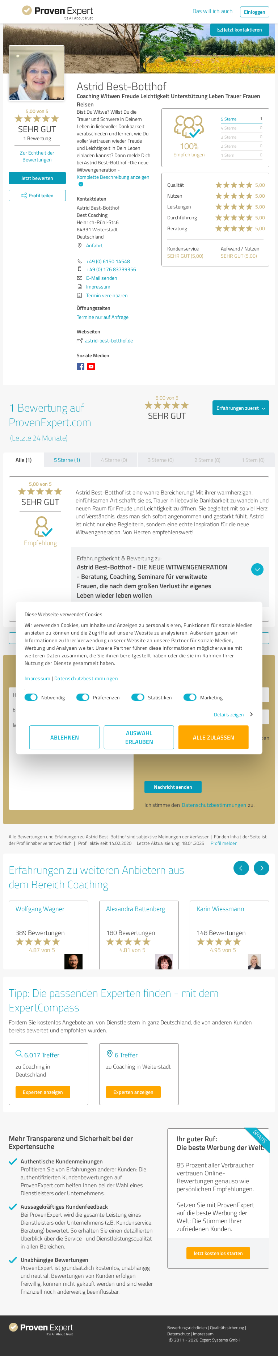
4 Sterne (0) (114, 460)
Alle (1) (23, 460)
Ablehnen (64, 737)
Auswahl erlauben (139, 737)
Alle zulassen (213, 737)
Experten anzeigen (43, 1091)
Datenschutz (178, 1334)
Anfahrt (94, 245)
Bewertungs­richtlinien (187, 1328)
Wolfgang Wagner (40, 908)
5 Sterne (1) (67, 460)
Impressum (42, 678)
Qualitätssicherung (227, 1328)
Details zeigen (224, 714)
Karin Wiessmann (220, 908)
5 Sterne (228, 119)
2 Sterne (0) (207, 460)
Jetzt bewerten (37, 177)
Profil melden (224, 843)
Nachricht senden (173, 786)
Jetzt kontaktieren (240, 29)
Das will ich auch (213, 11)
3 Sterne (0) (161, 460)
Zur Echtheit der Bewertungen (37, 156)
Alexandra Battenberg (135, 908)
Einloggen (254, 11)
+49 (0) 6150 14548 (108, 261)
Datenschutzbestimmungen (91, 678)
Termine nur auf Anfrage (103, 316)
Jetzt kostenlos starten (218, 1253)
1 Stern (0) (253, 460)
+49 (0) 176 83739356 (111, 269)
